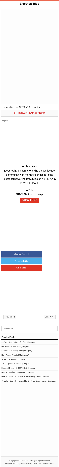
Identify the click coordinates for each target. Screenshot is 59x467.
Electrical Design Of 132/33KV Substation (18, 368)
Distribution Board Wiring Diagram (15, 346)
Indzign (18, 463)
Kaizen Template (39, 463)
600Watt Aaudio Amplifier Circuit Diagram (18, 342)
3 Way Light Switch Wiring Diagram (15, 364)
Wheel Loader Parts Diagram (13, 359)
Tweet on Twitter (21, 261)
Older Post (49, 317)
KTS (52, 463)
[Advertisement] (29, 25)
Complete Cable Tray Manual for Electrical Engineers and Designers (28, 381)
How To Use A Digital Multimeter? (15, 355)
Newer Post (10, 317)
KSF (48, 463)
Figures (5, 121)
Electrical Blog (29, 3)
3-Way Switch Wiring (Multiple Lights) (16, 351)
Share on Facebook (21, 254)
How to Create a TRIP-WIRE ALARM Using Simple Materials (25, 377)
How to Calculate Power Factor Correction (18, 372)
